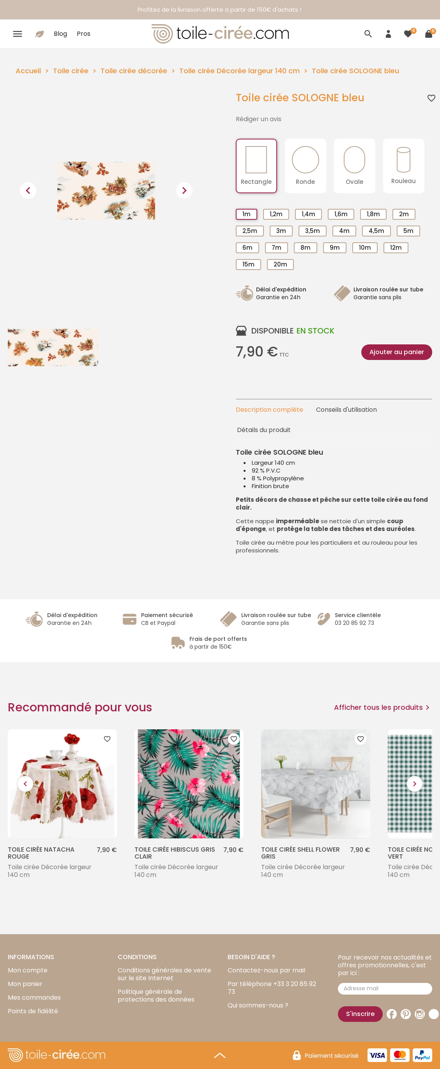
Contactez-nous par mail (266, 970)
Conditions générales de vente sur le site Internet (164, 974)
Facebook (392, 1014)
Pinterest (406, 1014)
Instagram (420, 1014)
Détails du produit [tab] (264, 429)
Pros (83, 33)
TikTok (434, 1014)
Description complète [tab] (269, 409)
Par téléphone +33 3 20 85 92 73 (272, 987)
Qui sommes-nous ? (258, 1005)
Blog (60, 33)
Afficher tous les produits (383, 707)
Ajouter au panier (396, 352)
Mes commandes (34, 997)
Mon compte (28, 970)
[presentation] (28, 190)
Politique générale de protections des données (156, 995)
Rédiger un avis (258, 119)
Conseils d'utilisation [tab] (346, 409)
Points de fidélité (33, 1011)
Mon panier (25, 983)
